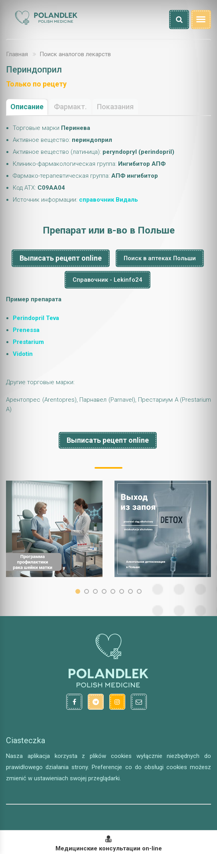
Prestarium (28, 342)
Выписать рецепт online (61, 258)
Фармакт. (70, 106)
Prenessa (26, 330)
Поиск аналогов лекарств (75, 54)
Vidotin (23, 353)
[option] (54, 529)
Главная (17, 54)
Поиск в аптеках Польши (160, 258)
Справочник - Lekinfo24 (107, 279)
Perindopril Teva (36, 318)
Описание (26, 106)
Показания (115, 106)
